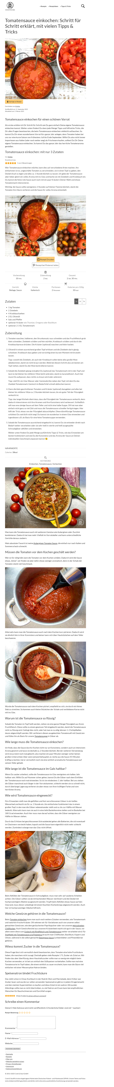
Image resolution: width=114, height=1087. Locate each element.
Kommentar (11, 1030)
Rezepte (9, 1059)
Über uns (9, 1061)
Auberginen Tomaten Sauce (45, 543)
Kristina (17, 106)
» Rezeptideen (53, 6)
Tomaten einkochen (18, 919)
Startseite (9, 1057)
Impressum (10, 1069)
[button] (6, 163)
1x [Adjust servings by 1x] (76, 301)
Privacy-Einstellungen (13, 1066)
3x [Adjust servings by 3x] (84, 301)
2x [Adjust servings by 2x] (80, 301)
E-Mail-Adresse (12, 1040)
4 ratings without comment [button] (36, 996)
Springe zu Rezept (14, 101)
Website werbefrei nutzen (15, 1064)
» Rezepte (43, 6)
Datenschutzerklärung (14, 1071)
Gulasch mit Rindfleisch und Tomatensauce (42, 931)
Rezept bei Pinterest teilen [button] (45, 265)
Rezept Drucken (45, 259)
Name (8, 1035)
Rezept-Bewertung (11, 1012)
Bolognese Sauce (46, 937)
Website (8, 1046)
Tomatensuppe (41, 736)
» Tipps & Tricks (65, 6)
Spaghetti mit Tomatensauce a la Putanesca (23, 934)
